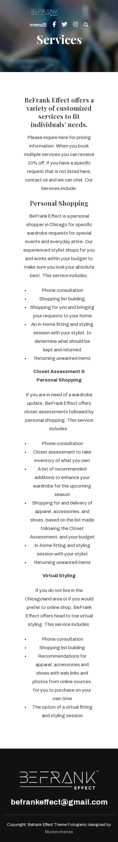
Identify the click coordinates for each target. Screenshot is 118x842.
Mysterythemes (59, 832)
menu (38, 24)
